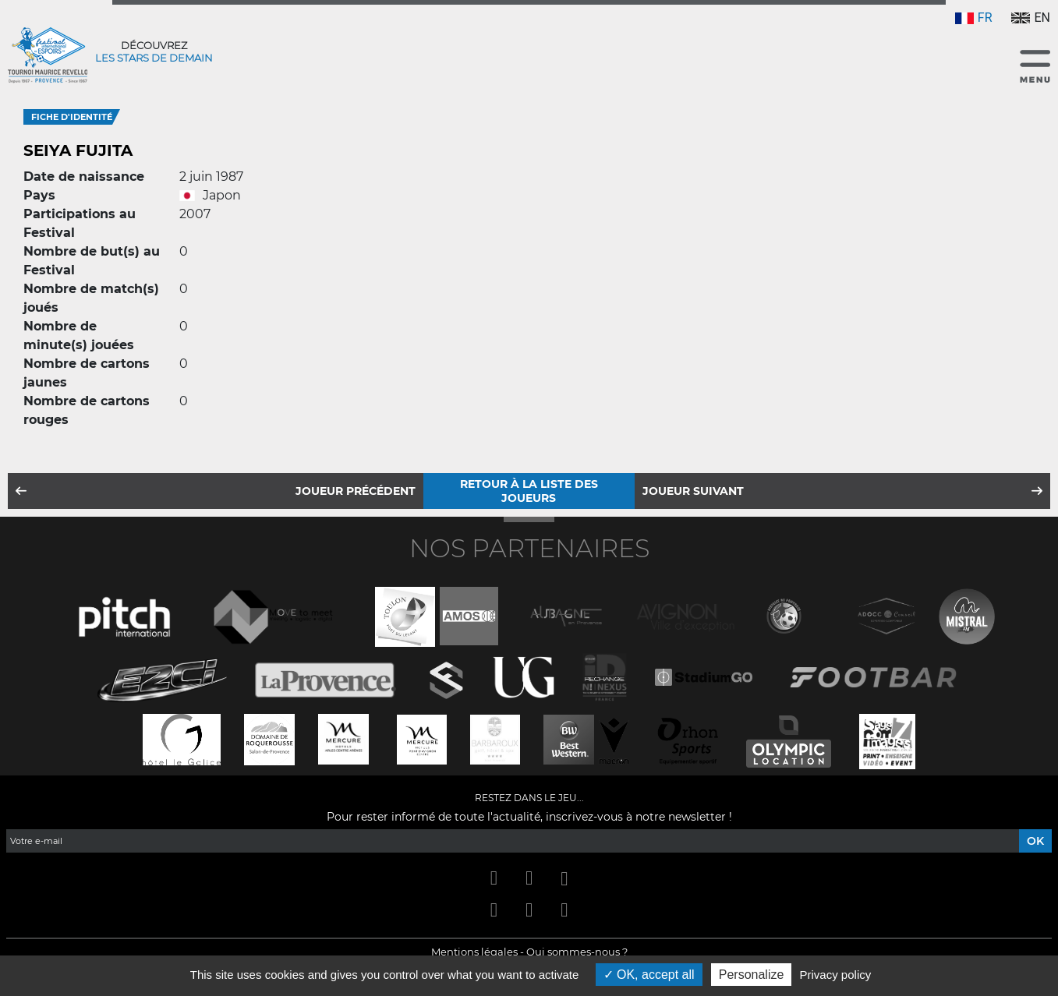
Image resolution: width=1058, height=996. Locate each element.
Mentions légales (474, 951)
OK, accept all (649, 974)
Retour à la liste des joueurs (529, 491)
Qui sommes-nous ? (577, 951)
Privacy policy (836, 974)
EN (1030, 17)
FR (974, 17)
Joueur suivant (693, 491)
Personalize (751, 974)
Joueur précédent (355, 491)
